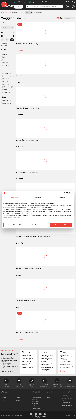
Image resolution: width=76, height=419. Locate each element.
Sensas (5, 65)
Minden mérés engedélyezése (61, 225)
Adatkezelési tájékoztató (35, 402)
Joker (4, 60)
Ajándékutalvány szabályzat (36, 398)
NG (74, 415)
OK (12, 39)
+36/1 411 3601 (25, 370)
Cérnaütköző (6, 87)
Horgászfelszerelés (6, 395)
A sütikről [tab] (62, 197)
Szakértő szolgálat (21, 2)
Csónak (18, 400)
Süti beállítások (35, 408)
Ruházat (3, 397)
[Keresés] (28, 7)
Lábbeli (3, 400)
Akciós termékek (4, 44)
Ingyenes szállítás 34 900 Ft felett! (41, 2)
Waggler (28, 12)
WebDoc (68, 415)
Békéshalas (6, 76)
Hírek (48, 397)
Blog (73, 2)
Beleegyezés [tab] (14, 197)
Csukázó (5, 92)
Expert (5, 57)
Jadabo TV (67, 2)
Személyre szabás (38, 225)
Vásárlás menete (36, 405)
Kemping (18, 395)
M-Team (5, 62)
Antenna (5, 73)
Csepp (5, 89)
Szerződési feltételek (37, 395)
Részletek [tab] (38, 197)
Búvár (5, 81)
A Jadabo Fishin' (51, 395)
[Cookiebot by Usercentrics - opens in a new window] (66, 193)
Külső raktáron (7, 103)
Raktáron (5, 100)
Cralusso (5, 54)
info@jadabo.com (45, 363)
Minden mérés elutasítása (14, 225)
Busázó (5, 78)
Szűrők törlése (38, 12)
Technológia (19, 397)
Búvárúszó (6, 84)
